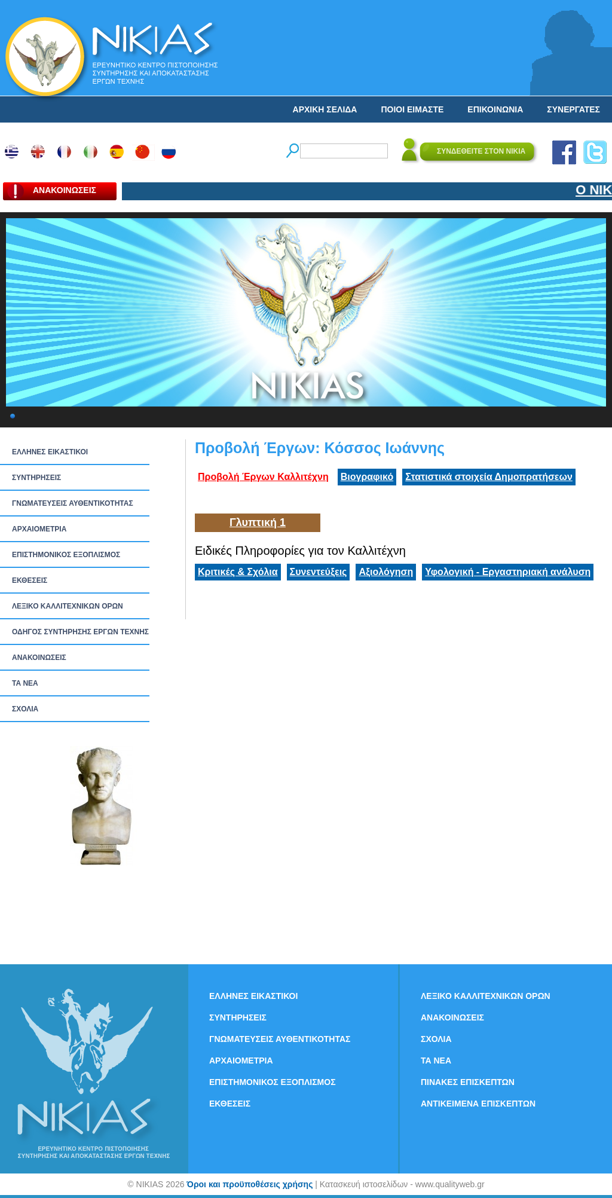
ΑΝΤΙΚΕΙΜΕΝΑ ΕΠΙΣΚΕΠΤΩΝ (478, 1103)
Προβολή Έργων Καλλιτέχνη (263, 477)
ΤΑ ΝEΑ (25, 683)
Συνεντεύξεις (318, 572)
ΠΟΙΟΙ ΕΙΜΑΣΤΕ (412, 109)
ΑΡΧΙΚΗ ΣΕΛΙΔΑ (325, 109)
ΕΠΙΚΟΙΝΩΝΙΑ (495, 109)
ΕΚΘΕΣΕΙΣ (29, 580)
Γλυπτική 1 (258, 522)
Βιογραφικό (367, 477)
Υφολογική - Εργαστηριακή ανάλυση (507, 572)
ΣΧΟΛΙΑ (25, 709)
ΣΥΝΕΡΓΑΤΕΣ (573, 109)
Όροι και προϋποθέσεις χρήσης (249, 1184)
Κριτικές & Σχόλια (238, 572)
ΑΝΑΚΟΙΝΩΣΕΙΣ (39, 657)
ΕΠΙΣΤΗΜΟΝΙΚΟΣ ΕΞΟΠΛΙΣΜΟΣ (66, 555)
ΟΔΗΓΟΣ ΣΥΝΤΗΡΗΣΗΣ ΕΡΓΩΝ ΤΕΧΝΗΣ (80, 632)
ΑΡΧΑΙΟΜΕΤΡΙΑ (39, 529)
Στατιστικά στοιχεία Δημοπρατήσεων (489, 477)
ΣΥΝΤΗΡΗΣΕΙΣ (36, 477)
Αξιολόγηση (386, 572)
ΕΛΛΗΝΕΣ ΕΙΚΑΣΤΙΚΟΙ (50, 452)
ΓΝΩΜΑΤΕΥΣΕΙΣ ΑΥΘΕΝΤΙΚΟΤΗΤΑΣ (72, 503)
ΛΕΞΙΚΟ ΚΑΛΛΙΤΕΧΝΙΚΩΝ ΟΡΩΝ (67, 606)
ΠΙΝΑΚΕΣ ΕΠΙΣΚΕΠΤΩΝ (468, 1082)
